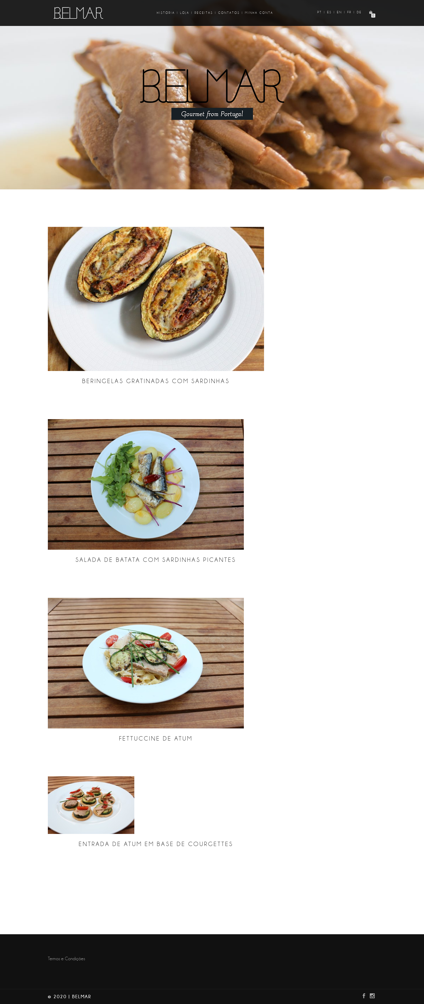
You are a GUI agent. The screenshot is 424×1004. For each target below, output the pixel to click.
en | (341, 12)
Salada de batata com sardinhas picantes (156, 560)
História (166, 12)
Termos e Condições (66, 958)
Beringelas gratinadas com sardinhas (156, 381)
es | (331, 12)
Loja (184, 12)
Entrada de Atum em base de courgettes (156, 844)
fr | (351, 12)
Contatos (229, 12)
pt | (321, 12)
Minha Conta (259, 12)
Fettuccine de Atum (156, 738)
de (359, 12)
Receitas (204, 12)
